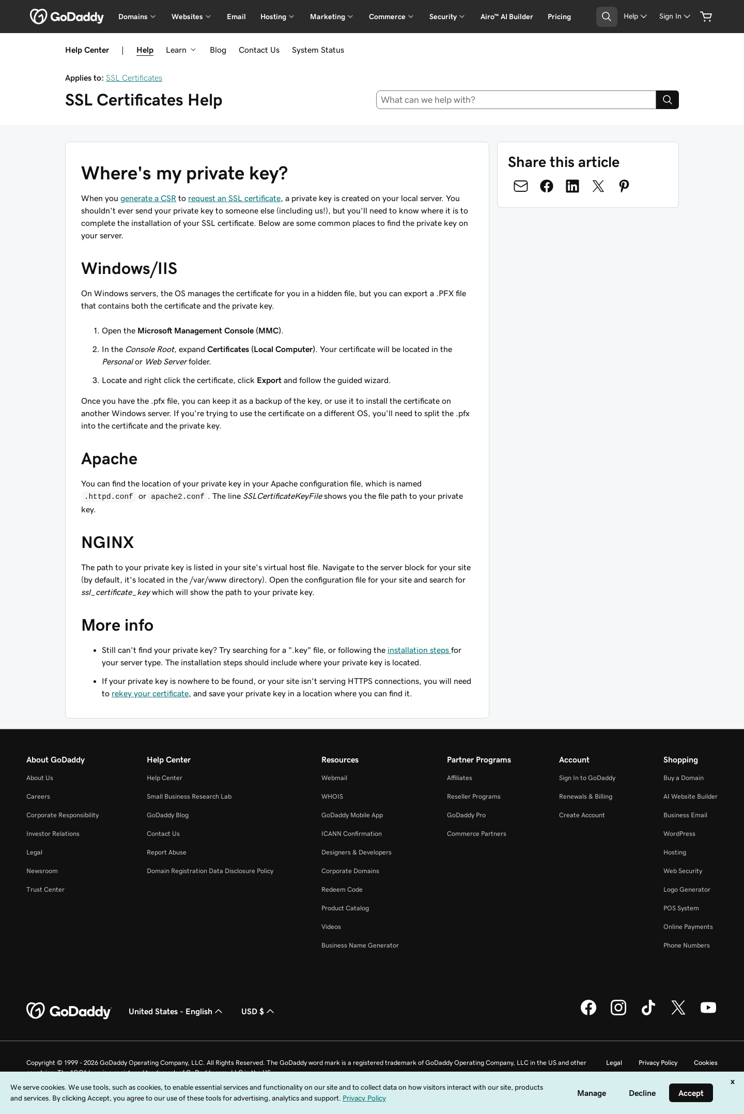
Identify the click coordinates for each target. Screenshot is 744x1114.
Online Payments (688, 926)
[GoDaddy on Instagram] (618, 1014)
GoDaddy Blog (168, 815)
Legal (34, 852)
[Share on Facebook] (547, 186)
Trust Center (45, 889)
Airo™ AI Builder (507, 16)
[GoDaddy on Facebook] (588, 1014)
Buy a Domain (683, 777)
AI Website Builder (690, 796)
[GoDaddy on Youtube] (708, 1014)
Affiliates (459, 777)
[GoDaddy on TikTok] (648, 1014)
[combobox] (516, 99)
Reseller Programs (474, 796)
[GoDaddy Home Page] (69, 1011)
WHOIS (332, 796)
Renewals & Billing (585, 796)
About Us (39, 777)
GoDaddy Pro (466, 815)
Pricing (559, 16)
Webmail (334, 777)
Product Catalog (345, 908)
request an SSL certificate (234, 198)
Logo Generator (686, 889)
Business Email (685, 815)
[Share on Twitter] (598, 186)
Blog (218, 49)
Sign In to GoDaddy (587, 777)
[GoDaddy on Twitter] (678, 1014)
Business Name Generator (360, 945)
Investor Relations (53, 833)
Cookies (706, 1062)
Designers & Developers (356, 852)
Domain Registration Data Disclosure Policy (210, 870)
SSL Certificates (134, 77)
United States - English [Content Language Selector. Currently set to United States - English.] (177, 1011)
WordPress (679, 833)
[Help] (636, 16)
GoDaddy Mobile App (352, 815)
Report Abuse (167, 852)
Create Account (582, 815)
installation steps (419, 650)
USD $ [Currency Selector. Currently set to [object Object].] (258, 1011)
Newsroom (42, 870)
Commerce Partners (476, 833)
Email (236, 16)
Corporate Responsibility (62, 815)
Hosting (674, 852)
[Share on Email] (521, 186)
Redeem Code (342, 889)
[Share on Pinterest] (624, 186)
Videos (331, 926)
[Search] (667, 99)
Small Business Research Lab (189, 796)
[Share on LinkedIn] (572, 186)
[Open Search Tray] (606, 17)
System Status (318, 49)
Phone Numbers (686, 945)
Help (144, 49)
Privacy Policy (658, 1062)
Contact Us (259, 49)
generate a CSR (148, 198)
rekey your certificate (150, 693)
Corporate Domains (350, 870)
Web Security (682, 870)
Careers (38, 796)
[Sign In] (675, 16)
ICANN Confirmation (351, 833)
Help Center (164, 777)
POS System (681, 908)
